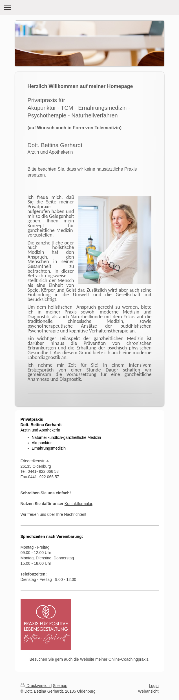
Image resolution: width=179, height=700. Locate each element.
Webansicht (148, 691)
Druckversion (36, 685)
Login (153, 685)
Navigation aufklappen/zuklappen (89, 7)
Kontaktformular (78, 503)
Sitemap (60, 685)
